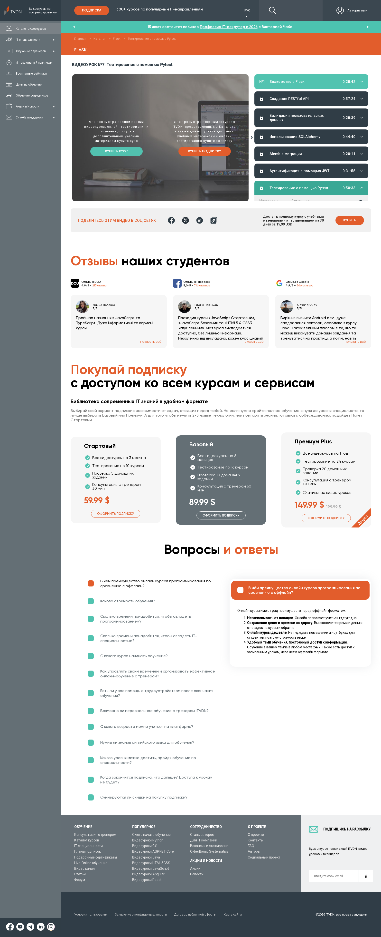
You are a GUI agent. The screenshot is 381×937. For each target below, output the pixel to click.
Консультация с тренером (95, 835)
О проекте (256, 835)
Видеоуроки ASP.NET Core (153, 851)
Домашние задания (300, 96)
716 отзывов (202, 285)
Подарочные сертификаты (95, 857)
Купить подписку (204, 151)
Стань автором (202, 835)
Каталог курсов (86, 840)
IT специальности (88, 846)
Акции (195, 868)
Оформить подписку (115, 514)
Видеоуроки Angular (148, 874)
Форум (79, 880)
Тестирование (333, 96)
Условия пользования (91, 914)
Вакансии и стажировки (209, 846)
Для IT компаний (203, 840)
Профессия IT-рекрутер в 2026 (229, 27)
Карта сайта (233, 914)
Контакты (255, 840)
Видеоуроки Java (146, 857)
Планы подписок (87, 851)
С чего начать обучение (151, 835)
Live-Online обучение (90, 863)
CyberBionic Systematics (209, 851)
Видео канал (84, 868)
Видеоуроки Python (147, 840)
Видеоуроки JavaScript (150, 868)
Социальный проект (264, 857)
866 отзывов (305, 285)
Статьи (80, 874)
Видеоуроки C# (144, 846)
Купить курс (116, 151)
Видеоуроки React (146, 880)
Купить (349, 220)
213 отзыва (99, 285)
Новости (197, 874)
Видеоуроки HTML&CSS (151, 863)
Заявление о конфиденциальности (141, 914)
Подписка (91, 10)
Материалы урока (268, 96)
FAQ (251, 846)
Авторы (254, 851)
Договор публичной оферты (195, 914)
